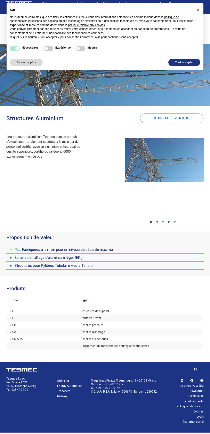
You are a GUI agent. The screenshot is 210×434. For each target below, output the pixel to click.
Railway (62, 397)
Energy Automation (69, 387)
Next (207, 176)
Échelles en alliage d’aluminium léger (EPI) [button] (49, 259)
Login (200, 418)
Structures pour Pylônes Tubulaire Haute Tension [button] (55, 267)
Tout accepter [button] (184, 62)
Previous (122, 176)
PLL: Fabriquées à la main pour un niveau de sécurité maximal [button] (64, 251)
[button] (198, 10)
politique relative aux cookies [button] (86, 25)
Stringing (63, 382)
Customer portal (193, 423)
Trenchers (63, 392)
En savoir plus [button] (26, 62)
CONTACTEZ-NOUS (175, 119)
